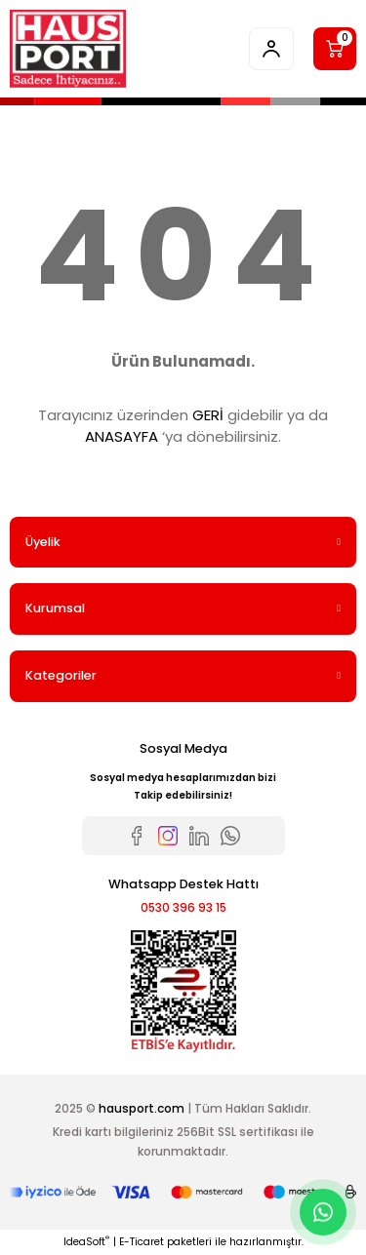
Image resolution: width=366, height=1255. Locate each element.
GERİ (208, 415)
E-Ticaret (141, 1242)
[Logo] (68, 49)
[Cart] (334, 48)
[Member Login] (271, 48)
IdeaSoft (86, 1242)
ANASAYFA (121, 436)
